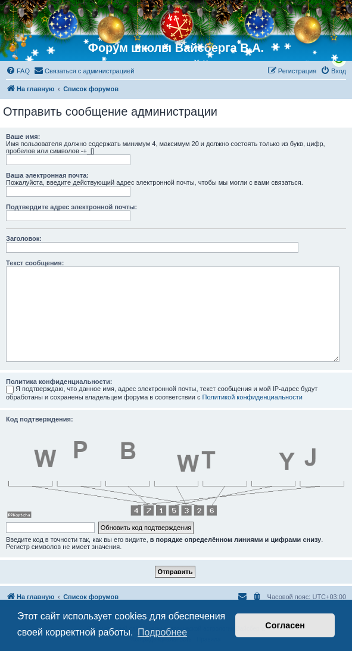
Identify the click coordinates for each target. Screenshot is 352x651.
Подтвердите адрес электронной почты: (71, 206)
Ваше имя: (23, 136)
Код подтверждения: (39, 419)
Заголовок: (24, 238)
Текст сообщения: (35, 262)
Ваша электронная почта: (47, 175)
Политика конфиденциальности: (59, 381)
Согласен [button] (285, 625)
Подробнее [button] (162, 632)
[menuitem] (18, 71)
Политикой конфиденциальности (253, 397)
